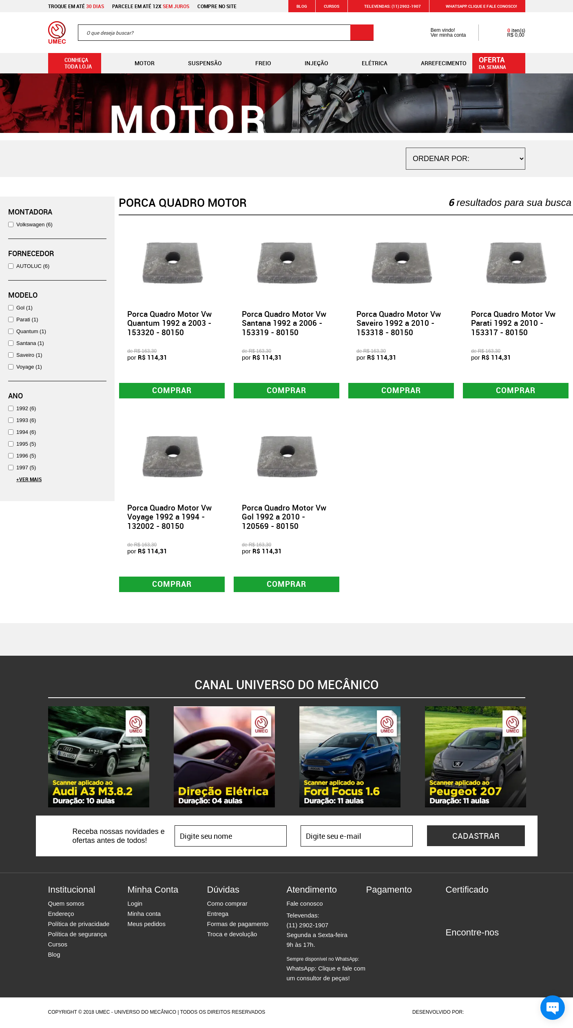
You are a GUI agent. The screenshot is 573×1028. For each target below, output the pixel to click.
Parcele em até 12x (150, 6)
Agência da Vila (479, 1013)
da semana (500, 62)
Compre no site (217, 6)
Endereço (61, 914)
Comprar (172, 390)
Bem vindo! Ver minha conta (440, 33)
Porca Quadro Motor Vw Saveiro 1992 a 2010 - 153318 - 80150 (398, 323)
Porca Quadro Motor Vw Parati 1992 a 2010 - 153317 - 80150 (513, 323)
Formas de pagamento (238, 925)
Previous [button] (42, 758)
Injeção (310, 63)
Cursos (331, 6)
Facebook (452, 948)
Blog (301, 6)
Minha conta (144, 914)
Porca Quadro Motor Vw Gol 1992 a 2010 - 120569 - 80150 (284, 517)
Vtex (509, 1013)
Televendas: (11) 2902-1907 (387, 6)
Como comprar (227, 904)
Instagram (466, 948)
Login (135, 904)
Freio (256, 63)
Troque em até (76, 6)
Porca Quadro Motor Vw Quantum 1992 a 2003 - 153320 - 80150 (169, 323)
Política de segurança (77, 935)
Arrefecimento (437, 63)
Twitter (480, 948)
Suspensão (198, 63)
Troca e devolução (232, 935)
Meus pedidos (147, 925)
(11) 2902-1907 (308, 926)
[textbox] (226, 32)
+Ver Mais (29, 479)
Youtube (495, 948)
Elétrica (368, 63)
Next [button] (531, 758)
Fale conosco (305, 904)
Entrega (218, 914)
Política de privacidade (79, 925)
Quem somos (66, 904)
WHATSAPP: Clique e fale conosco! (476, 6)
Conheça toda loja (72, 63)
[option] (99, 758)
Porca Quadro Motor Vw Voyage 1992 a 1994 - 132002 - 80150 (169, 517)
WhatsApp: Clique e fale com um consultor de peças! (326, 970)
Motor (138, 63)
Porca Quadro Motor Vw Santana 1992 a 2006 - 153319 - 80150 (284, 323)
